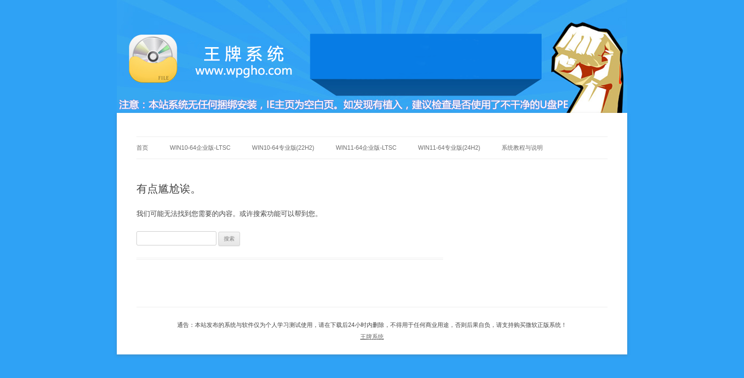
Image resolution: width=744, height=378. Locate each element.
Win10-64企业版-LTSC (200, 147)
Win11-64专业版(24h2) (449, 147)
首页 (142, 147)
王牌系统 (372, 336)
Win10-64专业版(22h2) (283, 147)
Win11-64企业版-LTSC (366, 147)
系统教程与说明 (522, 147)
